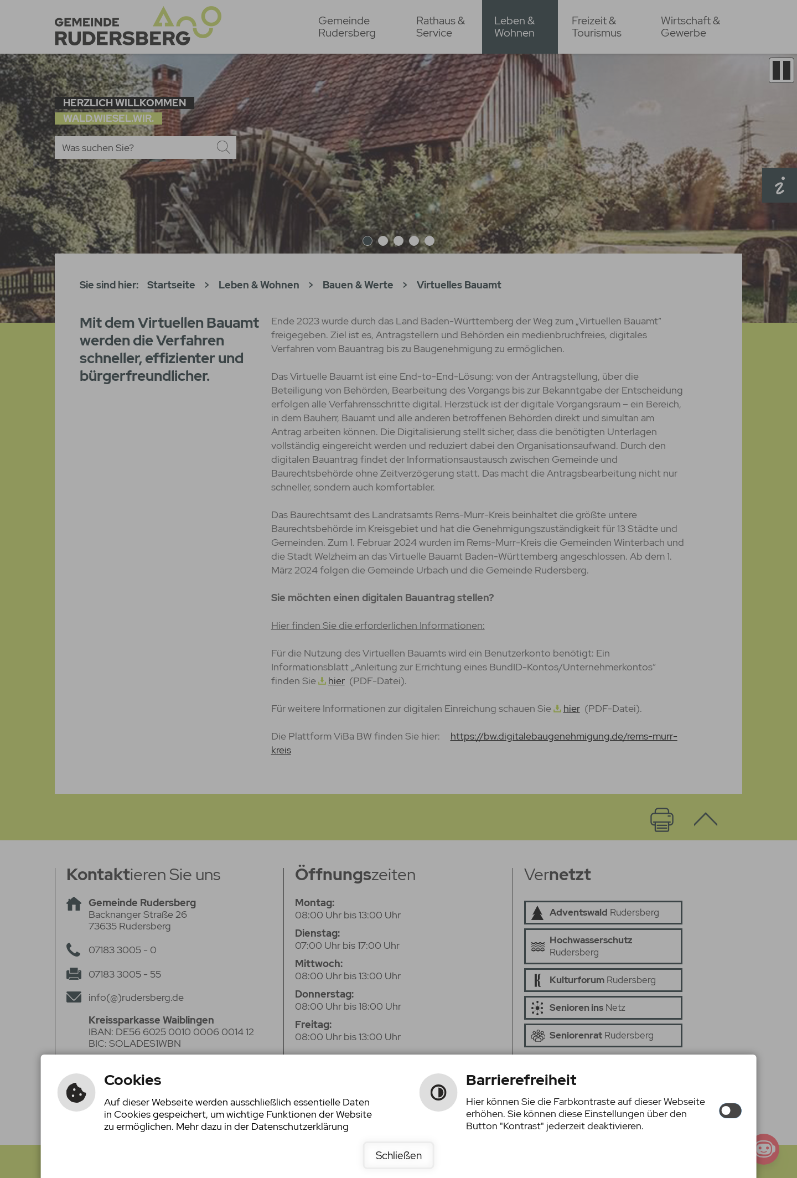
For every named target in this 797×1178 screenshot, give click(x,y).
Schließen (399, 1155)
